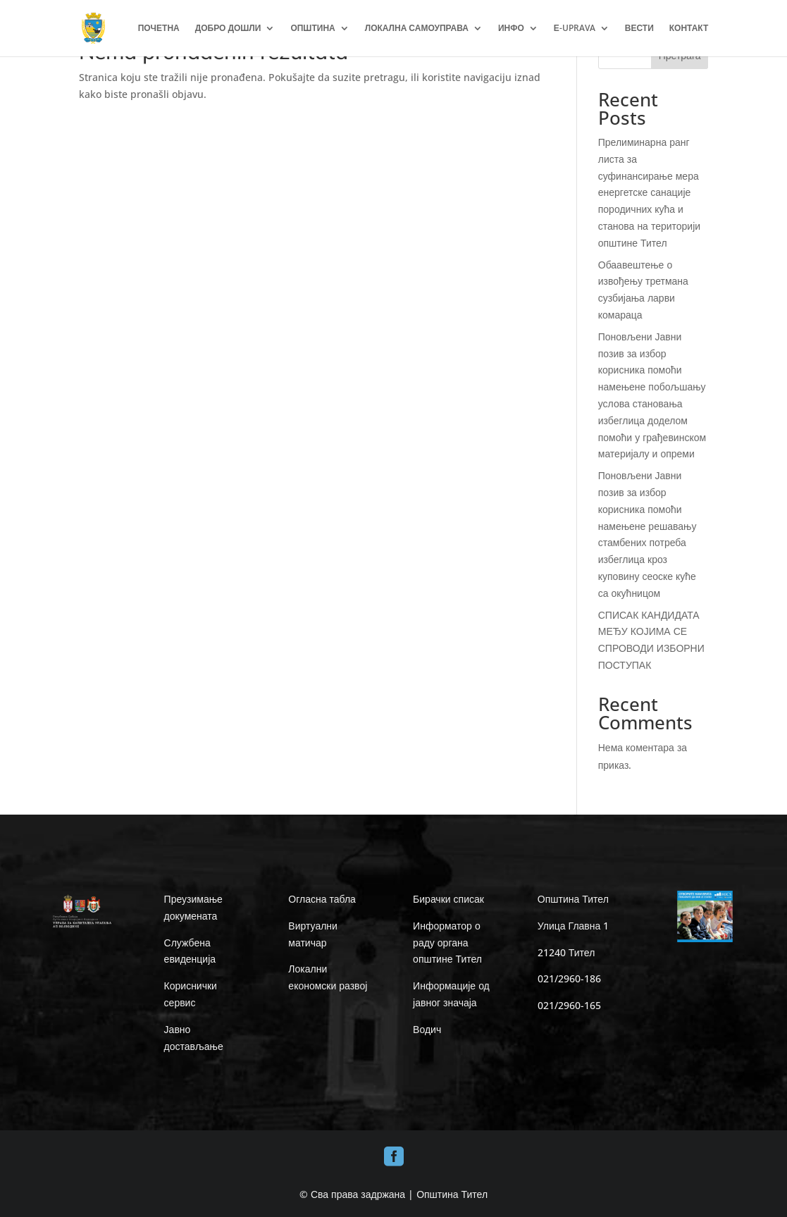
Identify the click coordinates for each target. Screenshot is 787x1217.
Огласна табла (322, 899)
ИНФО (511, 28)
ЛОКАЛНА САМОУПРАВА (417, 28)
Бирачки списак (448, 899)
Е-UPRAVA (574, 28)
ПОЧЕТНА (159, 28)
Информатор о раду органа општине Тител (447, 942)
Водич (427, 1029)
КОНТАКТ (689, 28)
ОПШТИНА (312, 28)
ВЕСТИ (639, 28)
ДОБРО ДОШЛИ (228, 28)
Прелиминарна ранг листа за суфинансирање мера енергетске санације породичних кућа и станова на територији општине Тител (649, 192)
